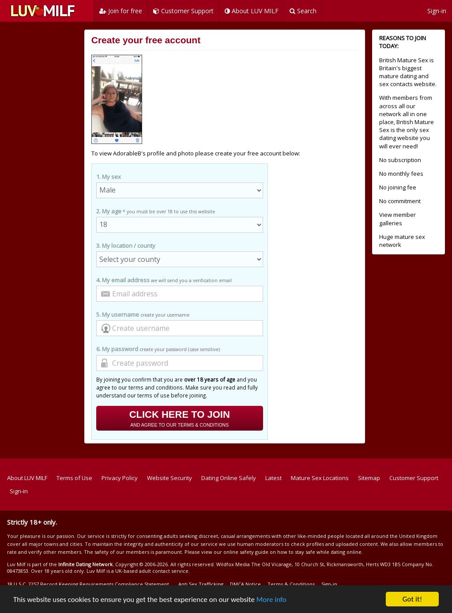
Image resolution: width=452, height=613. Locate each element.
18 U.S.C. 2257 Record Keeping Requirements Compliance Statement (88, 584)
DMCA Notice (245, 584)
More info (271, 599)
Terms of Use (74, 478)
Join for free (120, 11)
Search (303, 11)
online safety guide (245, 552)
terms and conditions (155, 387)
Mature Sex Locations (320, 478)
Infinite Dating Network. (86, 564)
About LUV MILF (252, 11)
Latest (273, 478)
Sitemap (369, 478)
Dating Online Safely (228, 478)
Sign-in (436, 11)
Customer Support (183, 11)
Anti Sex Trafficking (200, 584)
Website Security (169, 478)
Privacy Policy (120, 478)
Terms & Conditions (291, 584)
